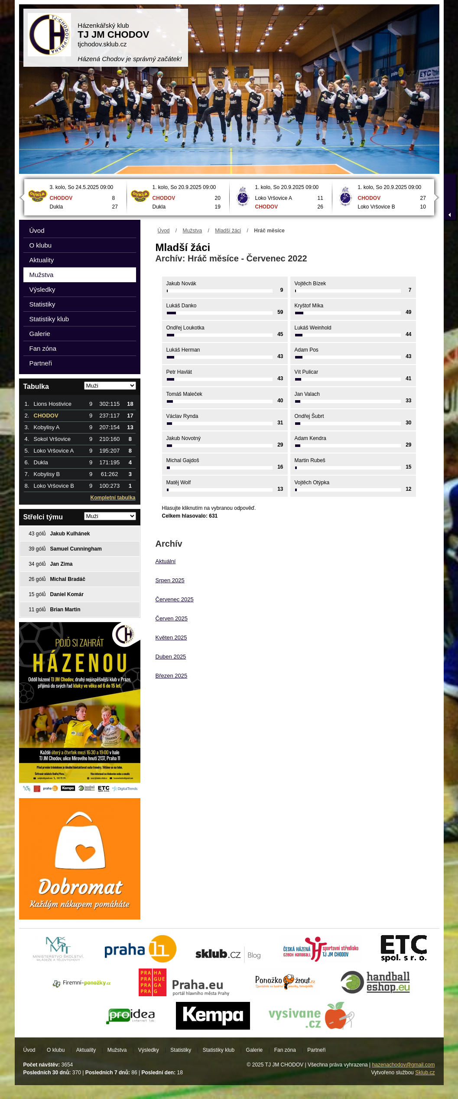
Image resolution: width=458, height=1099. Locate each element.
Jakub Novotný (183, 438)
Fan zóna (43, 348)
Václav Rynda (182, 416)
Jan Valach (307, 394)
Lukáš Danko (181, 306)
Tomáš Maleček (184, 394)
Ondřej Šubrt (309, 416)
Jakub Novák (181, 283)
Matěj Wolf (178, 482)
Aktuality (41, 260)
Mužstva (192, 231)
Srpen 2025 (170, 580)
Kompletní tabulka (112, 498)
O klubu (40, 245)
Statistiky (42, 304)
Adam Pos (306, 350)
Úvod (164, 231)
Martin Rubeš (310, 460)
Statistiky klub (49, 319)
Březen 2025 (172, 675)
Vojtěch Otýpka (312, 482)
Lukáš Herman (183, 350)
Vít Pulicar (306, 372)
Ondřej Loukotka (185, 328)
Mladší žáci (228, 231)
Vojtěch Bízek (310, 283)
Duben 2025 (171, 656)
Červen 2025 (172, 618)
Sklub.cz (425, 1073)
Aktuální (166, 561)
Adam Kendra (310, 438)
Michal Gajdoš (182, 460)
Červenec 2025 (175, 599)
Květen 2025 (171, 637)
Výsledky (42, 289)
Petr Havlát (179, 372)
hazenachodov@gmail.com (403, 1065)
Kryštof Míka (309, 306)
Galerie (39, 333)
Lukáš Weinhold (313, 328)
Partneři (40, 363)
